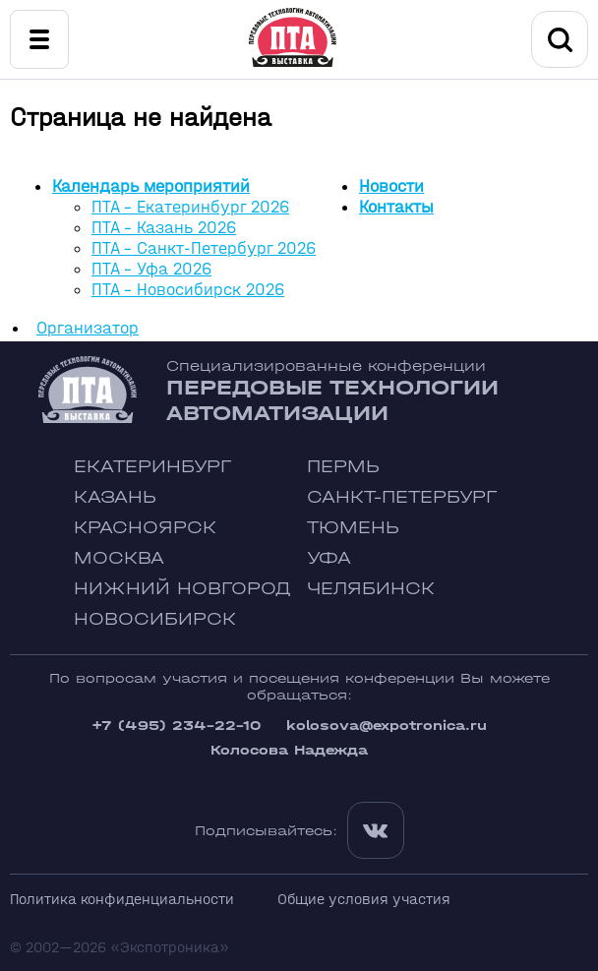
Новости (391, 186)
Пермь (343, 466)
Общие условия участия (363, 898)
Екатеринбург (152, 466)
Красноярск (145, 527)
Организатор (87, 328)
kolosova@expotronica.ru (386, 725)
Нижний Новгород (182, 588)
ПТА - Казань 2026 (163, 227)
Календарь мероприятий (151, 186)
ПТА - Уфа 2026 (151, 269)
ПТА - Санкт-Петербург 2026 (203, 248)
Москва (119, 558)
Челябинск (371, 588)
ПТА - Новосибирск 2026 (187, 289)
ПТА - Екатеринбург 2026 (190, 207)
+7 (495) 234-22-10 (176, 725)
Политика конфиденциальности (122, 898)
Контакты (396, 207)
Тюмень (353, 527)
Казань (115, 497)
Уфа (329, 558)
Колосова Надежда (289, 750)
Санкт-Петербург (402, 497)
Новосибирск (155, 619)
